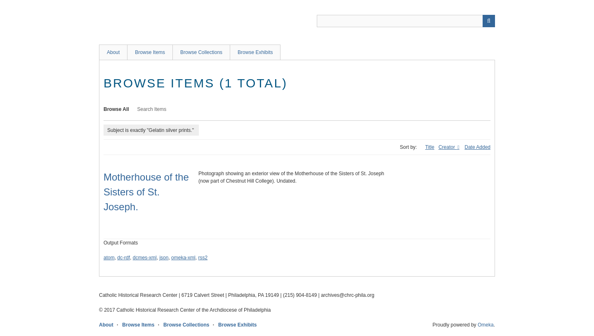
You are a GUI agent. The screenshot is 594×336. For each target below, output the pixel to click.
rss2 (202, 258)
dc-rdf (123, 258)
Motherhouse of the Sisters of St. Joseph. (146, 192)
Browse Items (150, 52)
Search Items (152, 109)
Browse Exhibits (255, 52)
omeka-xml (183, 258)
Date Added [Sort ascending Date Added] (477, 147)
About (113, 52)
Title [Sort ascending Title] (429, 147)
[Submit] (489, 21)
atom (109, 258)
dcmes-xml (145, 258)
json (163, 258)
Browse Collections (201, 52)
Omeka (486, 325)
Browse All (116, 109)
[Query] (406, 21)
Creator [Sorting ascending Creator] (447, 147)
